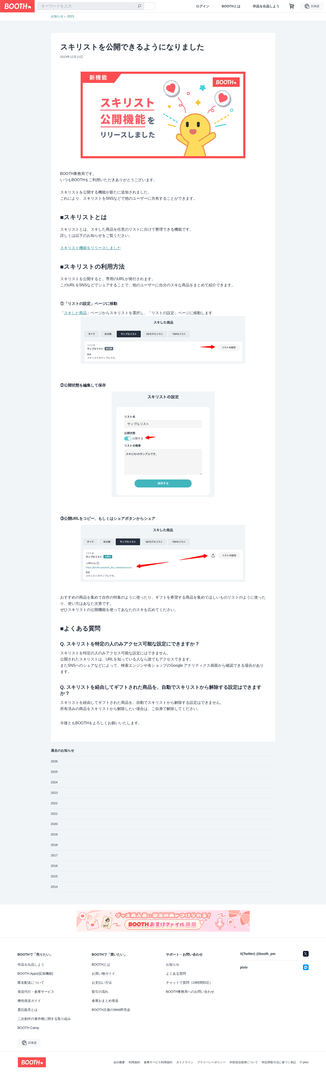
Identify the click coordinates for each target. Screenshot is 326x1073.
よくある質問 (176, 973)
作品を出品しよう (266, 6)
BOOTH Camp (28, 1028)
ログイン (202, 6)
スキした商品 (75, 313)
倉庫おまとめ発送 (105, 1001)
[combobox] (90, 6)
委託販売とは (28, 1010)
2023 (70, 16)
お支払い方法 (102, 982)
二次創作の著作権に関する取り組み (44, 1019)
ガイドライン (184, 1062)
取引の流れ (100, 992)
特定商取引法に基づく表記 (279, 1062)
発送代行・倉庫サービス (36, 992)
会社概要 (119, 1062)
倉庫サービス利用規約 (158, 1062)
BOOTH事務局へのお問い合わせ (190, 992)
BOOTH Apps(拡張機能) (35, 973)
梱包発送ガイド (29, 1001)
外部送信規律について (243, 1062)
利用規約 (134, 1062)
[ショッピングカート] (292, 6)
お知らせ (57, 16)
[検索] (139, 6)
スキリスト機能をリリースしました (90, 248)
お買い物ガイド (103, 973)
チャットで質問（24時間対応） (189, 982)
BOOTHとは (231, 6)
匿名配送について (31, 982)
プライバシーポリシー (211, 1062)
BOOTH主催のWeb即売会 (111, 1010)
